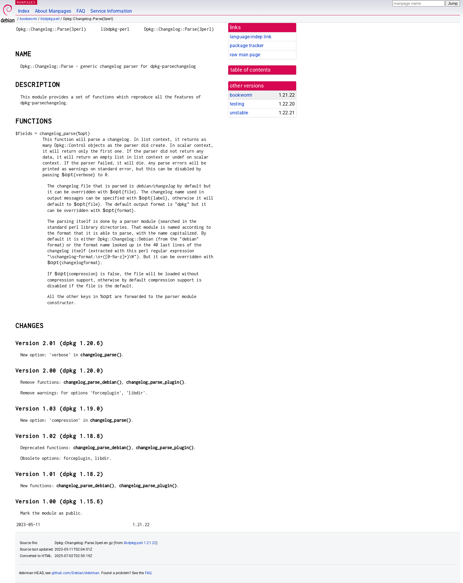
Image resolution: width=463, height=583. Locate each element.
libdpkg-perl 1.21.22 (140, 543)
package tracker (246, 45)
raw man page (245, 54)
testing (237, 104)
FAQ (80, 11)
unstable (239, 113)
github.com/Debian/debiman (76, 573)
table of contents (250, 70)
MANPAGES (26, 2)
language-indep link (250, 36)
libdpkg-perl (50, 19)
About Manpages (53, 11)
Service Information (111, 11)
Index (24, 11)
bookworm (28, 19)
